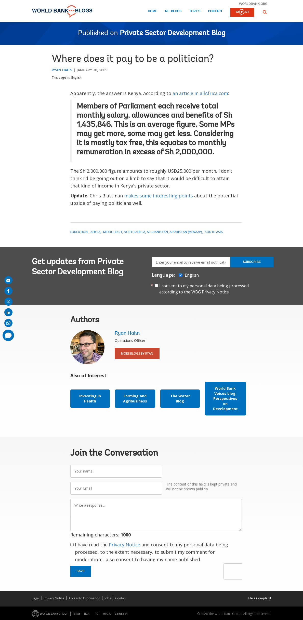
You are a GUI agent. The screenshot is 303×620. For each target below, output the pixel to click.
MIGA (106, 614)
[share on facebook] (8, 291)
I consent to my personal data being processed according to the (204, 289)
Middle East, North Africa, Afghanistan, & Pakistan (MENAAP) (152, 232)
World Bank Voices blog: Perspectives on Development (225, 398)
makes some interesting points (158, 196)
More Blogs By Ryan (137, 353)
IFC (96, 614)
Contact (215, 11)
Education (79, 232)
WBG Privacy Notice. (210, 292)
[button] (265, 12)
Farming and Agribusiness (135, 398)
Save (81, 571)
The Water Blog (180, 398)
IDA (86, 614)
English (76, 77)
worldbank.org (253, 3)
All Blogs (173, 11)
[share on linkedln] (8, 312)
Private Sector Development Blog (172, 33)
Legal (35, 598)
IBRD (76, 614)
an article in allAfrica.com (200, 93)
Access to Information (84, 598)
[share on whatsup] (8, 323)
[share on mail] (8, 280)
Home (152, 11)
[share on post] (8, 302)
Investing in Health (90, 398)
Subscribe (252, 262)
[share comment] (8, 335)
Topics (194, 11)
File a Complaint (259, 598)
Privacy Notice (124, 545)
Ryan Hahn (62, 70)
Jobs (107, 598)
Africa (95, 232)
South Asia (214, 232)
